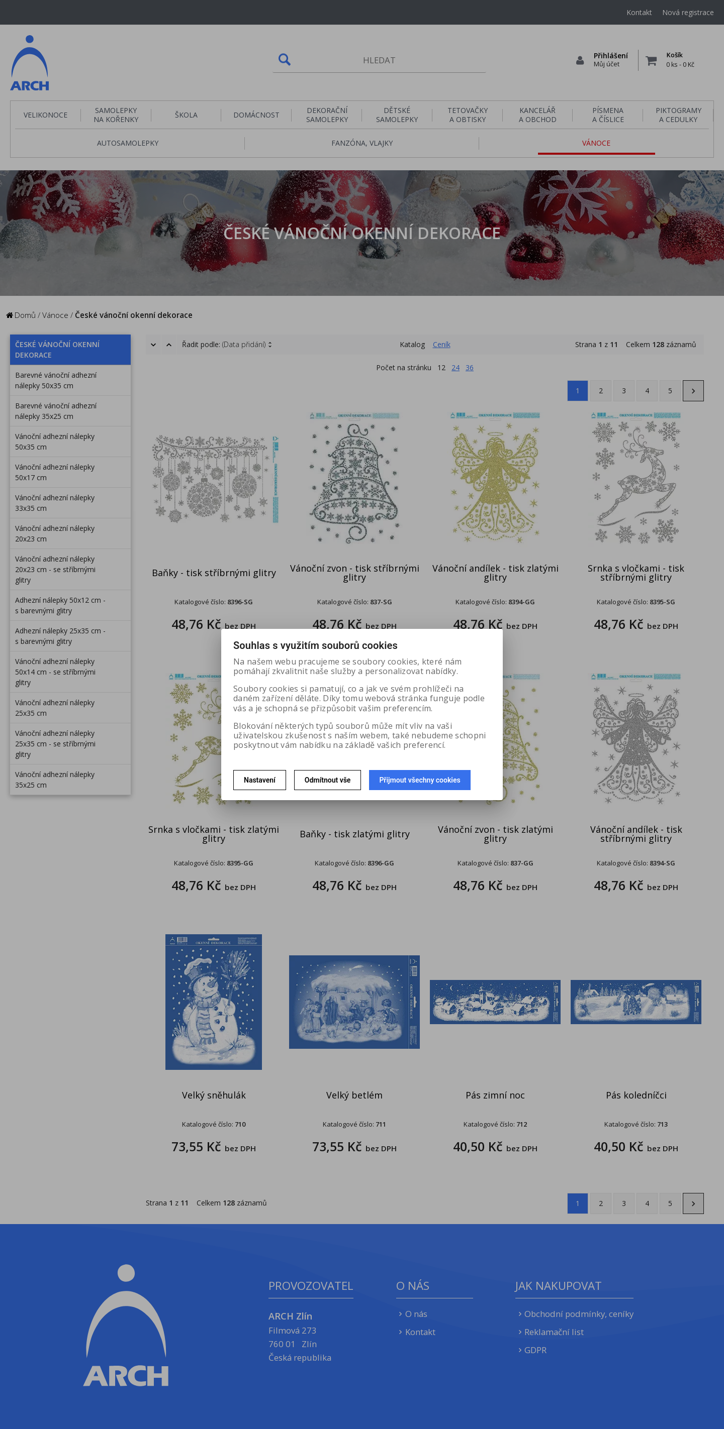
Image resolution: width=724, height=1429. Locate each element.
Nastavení (260, 780)
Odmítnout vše (328, 780)
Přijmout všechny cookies (419, 780)
